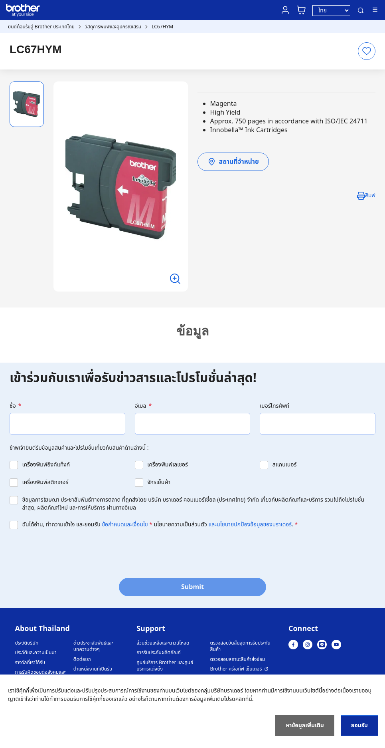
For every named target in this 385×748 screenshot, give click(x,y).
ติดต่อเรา (82, 659)
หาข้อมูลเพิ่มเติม (305, 725)
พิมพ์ (369, 195)
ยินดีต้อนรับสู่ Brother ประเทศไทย (41, 26)
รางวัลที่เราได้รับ (30, 662)
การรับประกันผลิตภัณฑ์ (158, 652)
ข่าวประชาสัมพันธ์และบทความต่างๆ (93, 646)
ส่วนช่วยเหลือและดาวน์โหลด (162, 643)
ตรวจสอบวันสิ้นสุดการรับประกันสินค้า (240, 646)
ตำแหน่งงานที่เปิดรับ (92, 669)
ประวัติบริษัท (27, 643)
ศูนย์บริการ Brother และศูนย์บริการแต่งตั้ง (164, 666)
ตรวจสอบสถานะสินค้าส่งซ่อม (237, 659)
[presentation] (70, 552)
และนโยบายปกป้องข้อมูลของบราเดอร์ (250, 524)
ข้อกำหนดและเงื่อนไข (125, 524)
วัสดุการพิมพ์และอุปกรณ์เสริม (113, 26)
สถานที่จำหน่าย (233, 162)
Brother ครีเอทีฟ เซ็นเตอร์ (236, 669)
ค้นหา (361, 10)
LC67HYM (162, 26)
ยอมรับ (359, 725)
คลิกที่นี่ (243, 699)
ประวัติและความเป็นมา (36, 652)
